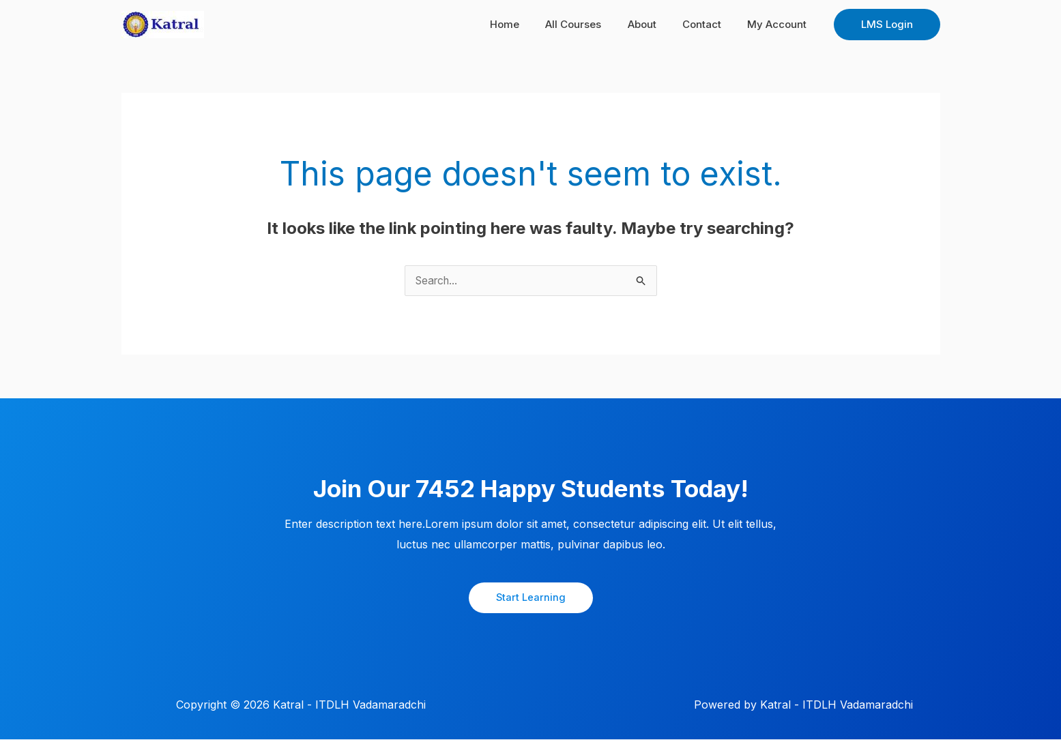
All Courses (594, 24)
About (656, 24)
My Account (780, 24)
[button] (887, 24)
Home (530, 24)
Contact (710, 24)
